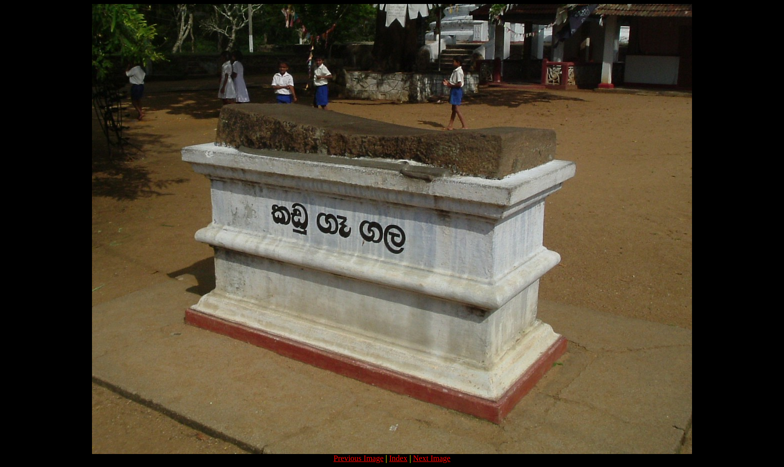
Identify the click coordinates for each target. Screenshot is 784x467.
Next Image (431, 458)
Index (398, 458)
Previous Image (359, 458)
